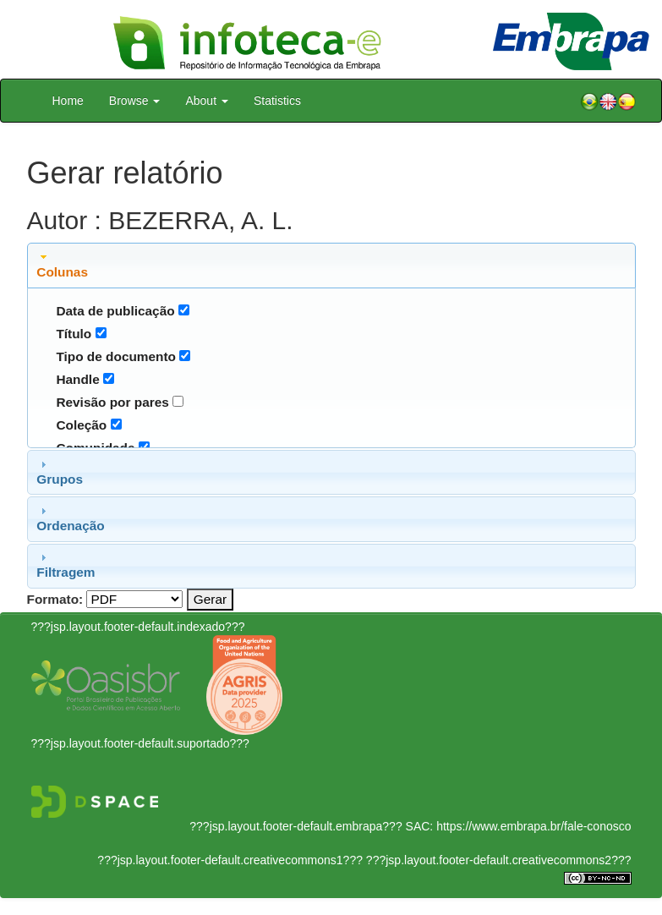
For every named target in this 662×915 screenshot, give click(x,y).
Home (68, 100)
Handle (77, 379)
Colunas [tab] (62, 264)
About (206, 100)
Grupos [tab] (59, 472)
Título (73, 333)
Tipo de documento (116, 356)
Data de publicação (115, 311)
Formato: (55, 599)
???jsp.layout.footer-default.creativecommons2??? (497, 860)
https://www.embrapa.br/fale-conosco (533, 826)
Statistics (277, 100)
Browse (135, 100)
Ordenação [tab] (70, 518)
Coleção (81, 425)
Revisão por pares (112, 402)
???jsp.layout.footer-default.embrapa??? (295, 826)
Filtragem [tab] (65, 565)
